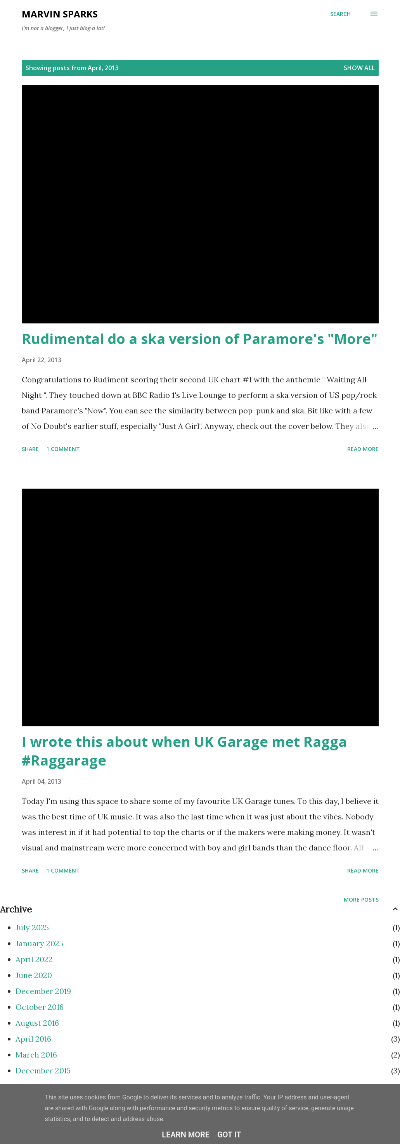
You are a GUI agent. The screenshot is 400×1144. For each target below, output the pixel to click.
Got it (229, 1134)
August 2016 (37, 1023)
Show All (359, 68)
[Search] (340, 14)
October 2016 (40, 1007)
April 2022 (34, 959)
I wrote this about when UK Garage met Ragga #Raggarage (184, 751)
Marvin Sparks (60, 13)
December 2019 (43, 991)
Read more (363, 449)
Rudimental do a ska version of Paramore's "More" (199, 338)
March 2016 (36, 1054)
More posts (361, 899)
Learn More (186, 1134)
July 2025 (32, 927)
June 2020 (34, 975)
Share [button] (30, 449)
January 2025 (39, 943)
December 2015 (43, 1070)
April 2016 (33, 1039)
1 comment (63, 449)
